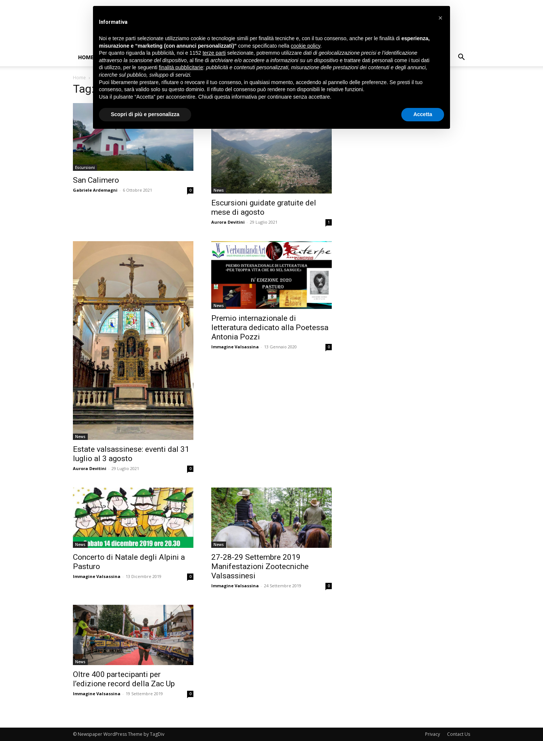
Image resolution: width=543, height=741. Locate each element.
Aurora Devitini (228, 222)
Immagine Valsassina (235, 346)
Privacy (432, 734)
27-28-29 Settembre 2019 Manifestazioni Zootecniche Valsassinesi (260, 566)
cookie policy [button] (305, 46)
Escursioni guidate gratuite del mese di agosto (263, 207)
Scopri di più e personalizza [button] (145, 114)
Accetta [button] (422, 114)
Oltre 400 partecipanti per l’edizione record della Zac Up (124, 679)
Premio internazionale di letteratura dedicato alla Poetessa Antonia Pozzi (269, 327)
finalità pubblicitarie (181, 67)
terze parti (214, 53)
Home (86, 57)
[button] (461, 57)
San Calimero (96, 180)
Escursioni (85, 167)
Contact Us (458, 734)
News (218, 190)
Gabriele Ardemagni (95, 190)
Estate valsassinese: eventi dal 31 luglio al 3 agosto (131, 454)
